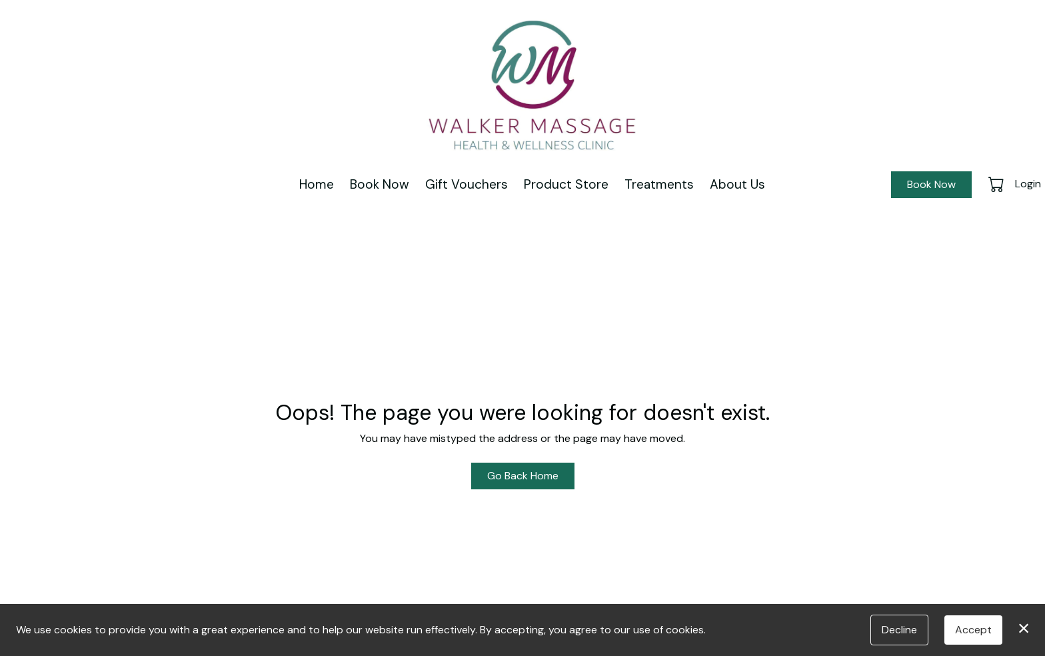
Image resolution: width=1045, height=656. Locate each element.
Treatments (659, 184)
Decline (899, 630)
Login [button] (1028, 184)
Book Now (379, 184)
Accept (973, 630)
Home (316, 184)
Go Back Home (522, 476)
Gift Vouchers (466, 184)
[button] (997, 184)
